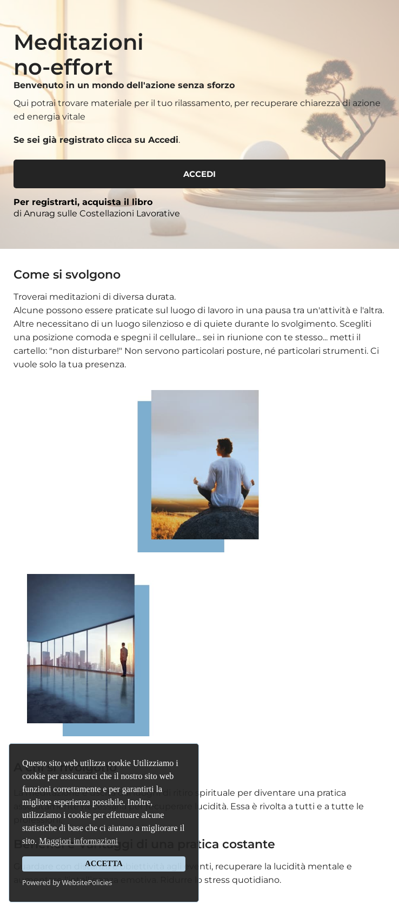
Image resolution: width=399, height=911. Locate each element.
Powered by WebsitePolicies (67, 882)
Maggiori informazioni (78, 841)
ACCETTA (103, 863)
